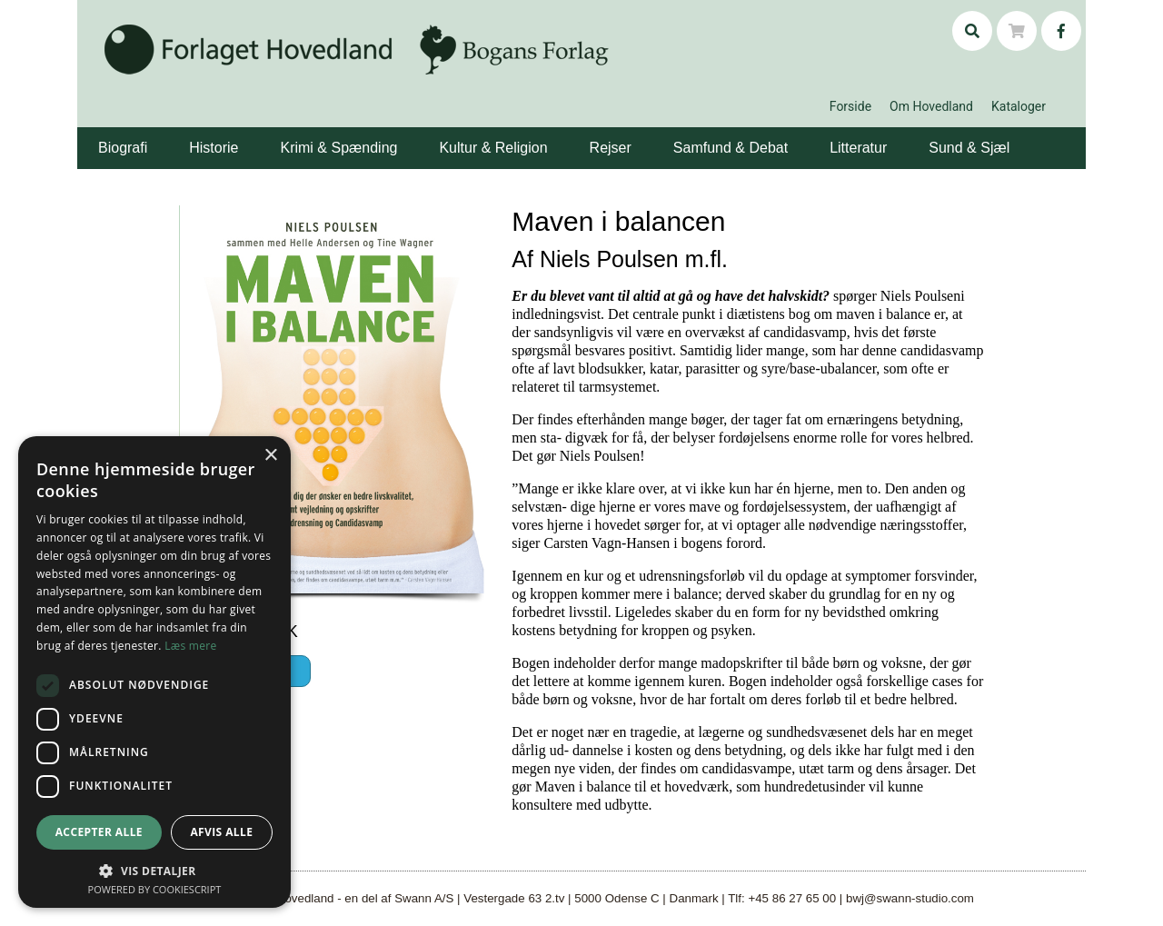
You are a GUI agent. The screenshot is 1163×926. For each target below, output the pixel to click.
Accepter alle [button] (99, 832)
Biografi (122, 147)
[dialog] (154, 672)
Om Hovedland (931, 106)
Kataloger (1018, 106)
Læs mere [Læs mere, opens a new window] (190, 645)
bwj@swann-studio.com (910, 898)
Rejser (610, 147)
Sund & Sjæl (969, 147)
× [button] (270, 456)
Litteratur (858, 147)
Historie (213, 147)
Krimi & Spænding (338, 147)
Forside (850, 106)
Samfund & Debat (730, 147)
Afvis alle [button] (221, 832)
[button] (150, 134)
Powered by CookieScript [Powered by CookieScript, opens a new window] (155, 889)
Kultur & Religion (493, 147)
